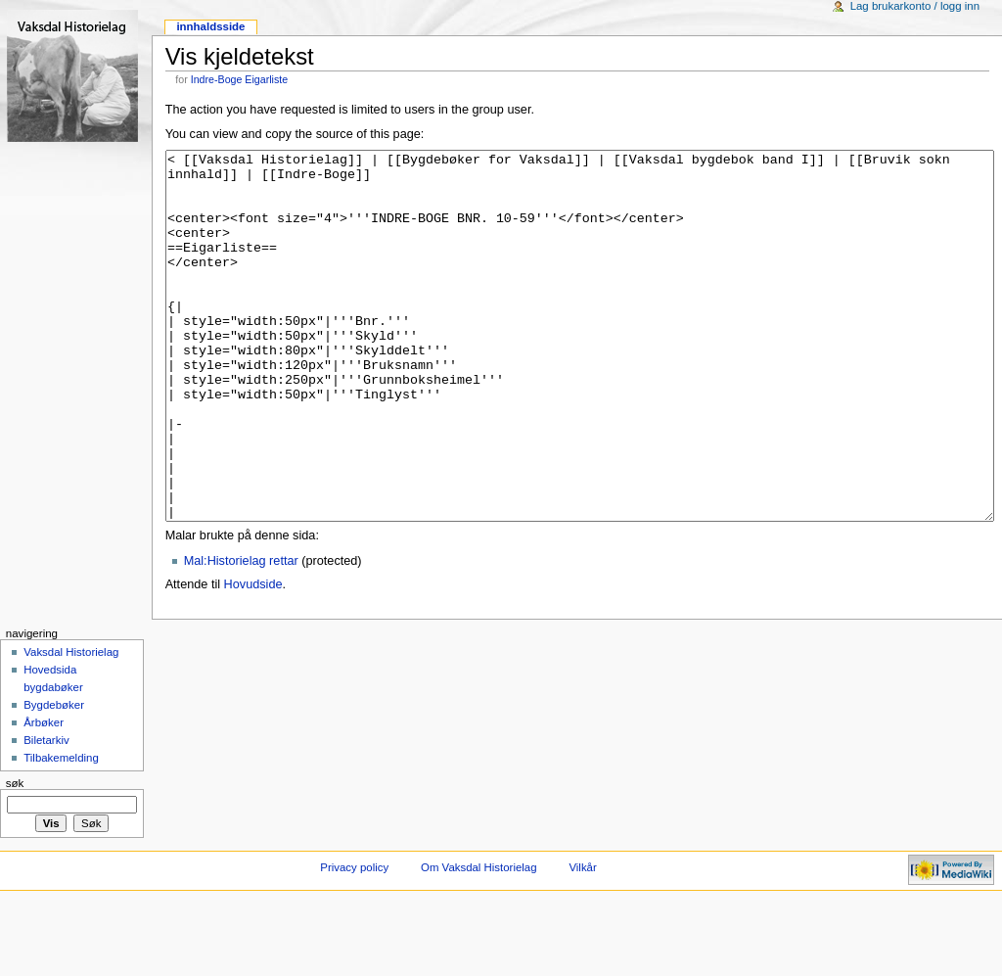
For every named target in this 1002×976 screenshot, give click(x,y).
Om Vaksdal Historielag (479, 941)
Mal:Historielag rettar (241, 634)
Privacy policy (354, 941)
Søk (15, 856)
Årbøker (43, 796)
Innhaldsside (210, 26)
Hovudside (253, 658)
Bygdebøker (53, 778)
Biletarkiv (45, 813)
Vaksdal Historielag (70, 725)
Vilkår (582, 941)
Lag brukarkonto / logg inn (914, 6)
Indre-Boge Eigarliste (240, 79)
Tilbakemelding (61, 831)
